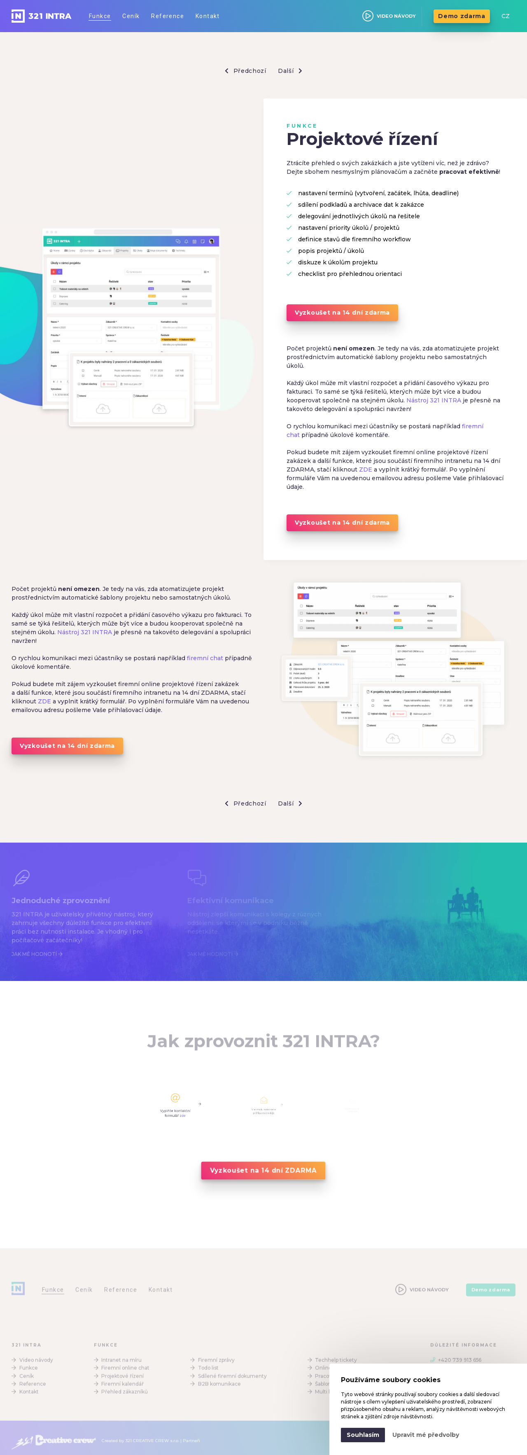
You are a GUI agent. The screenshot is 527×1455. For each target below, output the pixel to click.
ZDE (365, 469)
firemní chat (205, 658)
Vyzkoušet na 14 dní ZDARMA (263, 1170)
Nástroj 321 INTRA (433, 400)
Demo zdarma (461, 16)
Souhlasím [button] (363, 1435)
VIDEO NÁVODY (389, 16)
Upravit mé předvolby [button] (425, 1435)
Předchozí (245, 71)
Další (290, 71)
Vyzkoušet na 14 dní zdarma (342, 312)
